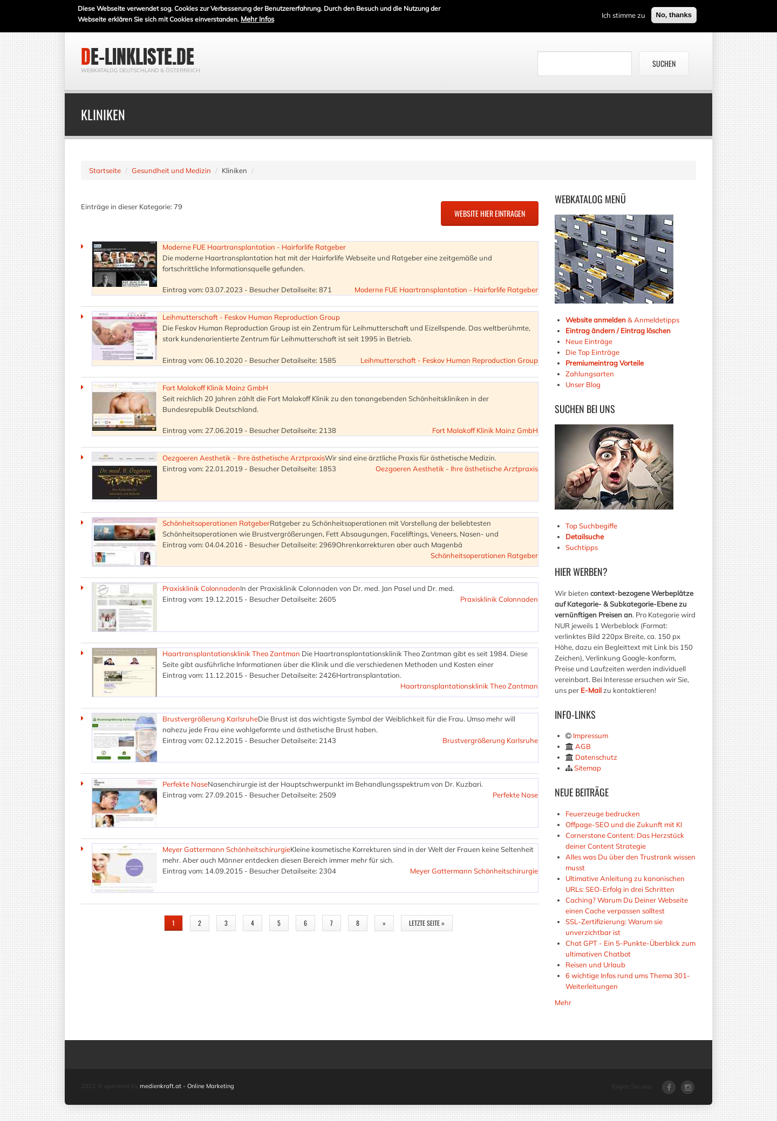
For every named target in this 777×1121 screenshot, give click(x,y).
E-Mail (591, 690)
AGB (583, 746)
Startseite (105, 170)
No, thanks (674, 14)
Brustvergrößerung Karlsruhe (210, 718)
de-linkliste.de (137, 56)
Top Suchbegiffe (591, 525)
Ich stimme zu (623, 14)
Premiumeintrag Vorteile (604, 363)
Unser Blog (583, 384)
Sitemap (587, 768)
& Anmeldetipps (622, 319)
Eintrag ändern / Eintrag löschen (618, 330)
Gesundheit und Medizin (171, 170)
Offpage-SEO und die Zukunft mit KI (623, 824)
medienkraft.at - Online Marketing (187, 1086)
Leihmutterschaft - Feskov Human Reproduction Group (251, 317)
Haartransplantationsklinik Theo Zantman (231, 653)
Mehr (563, 1002)
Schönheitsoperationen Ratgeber (216, 523)
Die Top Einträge (592, 352)
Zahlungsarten (589, 373)
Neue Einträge (588, 341)
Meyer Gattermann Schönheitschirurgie (226, 849)
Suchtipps (581, 547)
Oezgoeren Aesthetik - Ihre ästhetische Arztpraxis (243, 457)
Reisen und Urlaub (595, 964)
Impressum (590, 735)
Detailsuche (584, 536)
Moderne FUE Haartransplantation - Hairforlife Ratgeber (254, 247)
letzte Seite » (427, 922)
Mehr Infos (257, 18)
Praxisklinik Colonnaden (201, 588)
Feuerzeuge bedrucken (602, 813)
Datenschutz (596, 757)
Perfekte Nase (185, 784)
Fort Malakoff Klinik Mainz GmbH (215, 387)
